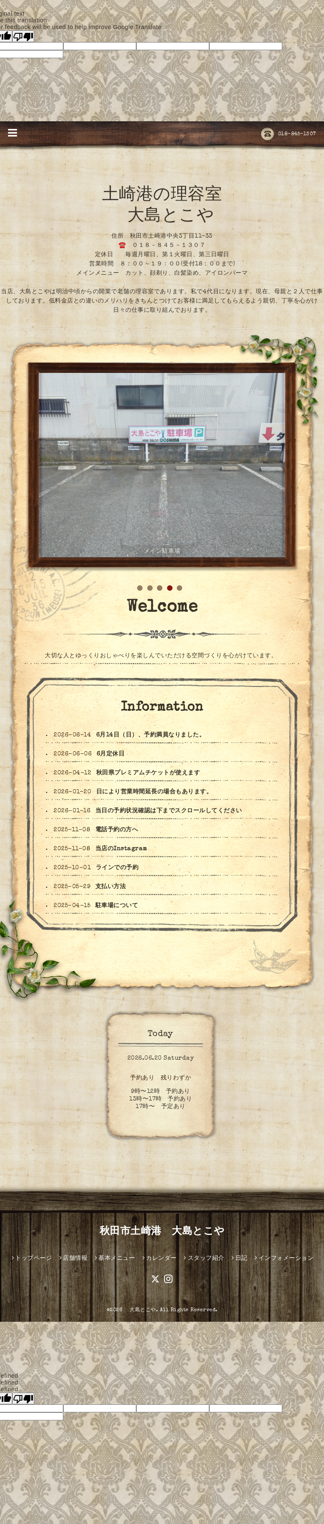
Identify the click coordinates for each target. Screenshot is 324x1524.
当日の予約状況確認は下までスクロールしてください (168, 811)
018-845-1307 (288, 134)
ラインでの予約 (117, 868)
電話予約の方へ (116, 830)
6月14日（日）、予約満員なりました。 (150, 735)
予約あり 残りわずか (160, 1078)
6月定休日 (111, 754)
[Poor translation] (23, 36)
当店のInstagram (121, 849)
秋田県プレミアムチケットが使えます (148, 773)
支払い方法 (110, 887)
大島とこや (140, 1310)
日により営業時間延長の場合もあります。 (154, 792)
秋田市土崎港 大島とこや (162, 1232)
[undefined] (23, 1398)
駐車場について (116, 906)
